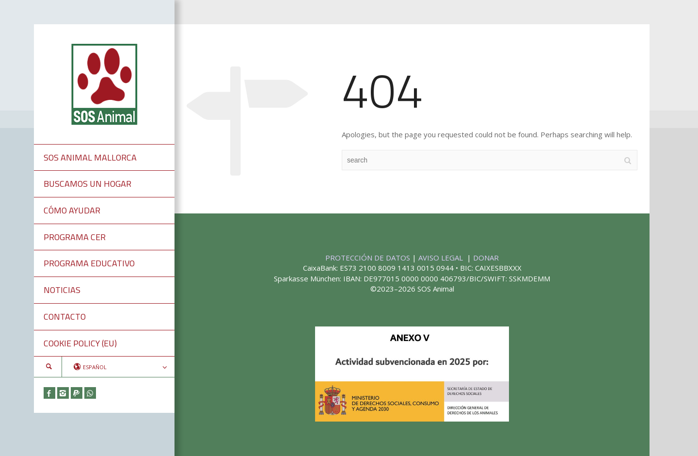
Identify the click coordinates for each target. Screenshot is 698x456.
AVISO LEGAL (441, 257)
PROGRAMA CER (75, 237)
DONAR (486, 257)
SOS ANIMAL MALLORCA (90, 157)
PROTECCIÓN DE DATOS (368, 257)
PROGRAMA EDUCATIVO (89, 263)
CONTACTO (65, 316)
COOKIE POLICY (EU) (80, 343)
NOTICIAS (62, 289)
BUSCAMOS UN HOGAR (87, 183)
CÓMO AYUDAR (72, 210)
